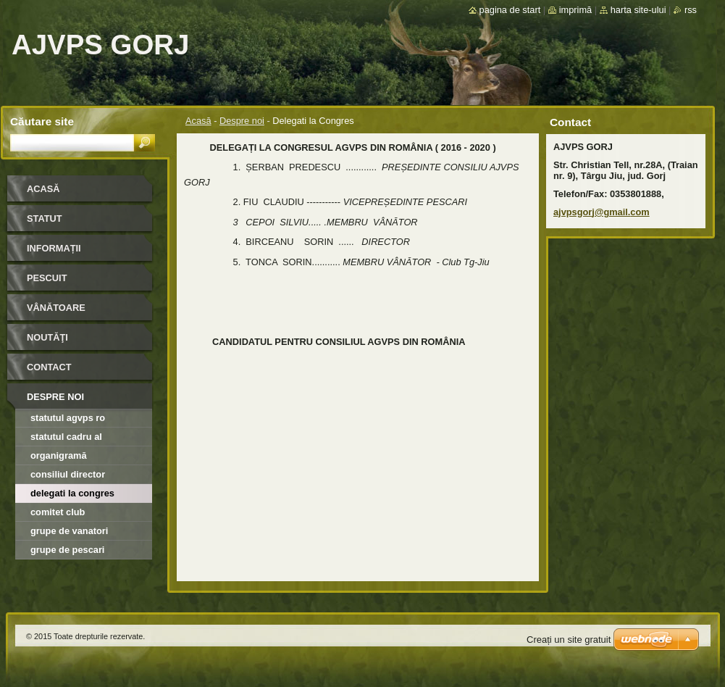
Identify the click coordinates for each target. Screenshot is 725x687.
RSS (690, 9)
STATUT (44, 218)
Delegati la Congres (72, 493)
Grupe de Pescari (67, 549)
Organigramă (58, 455)
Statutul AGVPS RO (67, 417)
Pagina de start (510, 9)
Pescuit (47, 277)
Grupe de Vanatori (69, 530)
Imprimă (575, 9)
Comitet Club (57, 512)
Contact (49, 367)
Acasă (198, 120)
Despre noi (241, 120)
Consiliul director (67, 474)
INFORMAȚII (54, 248)
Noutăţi (47, 337)
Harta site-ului (638, 9)
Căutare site (42, 121)
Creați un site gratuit (569, 639)
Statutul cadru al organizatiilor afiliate (75, 438)
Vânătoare (56, 307)
